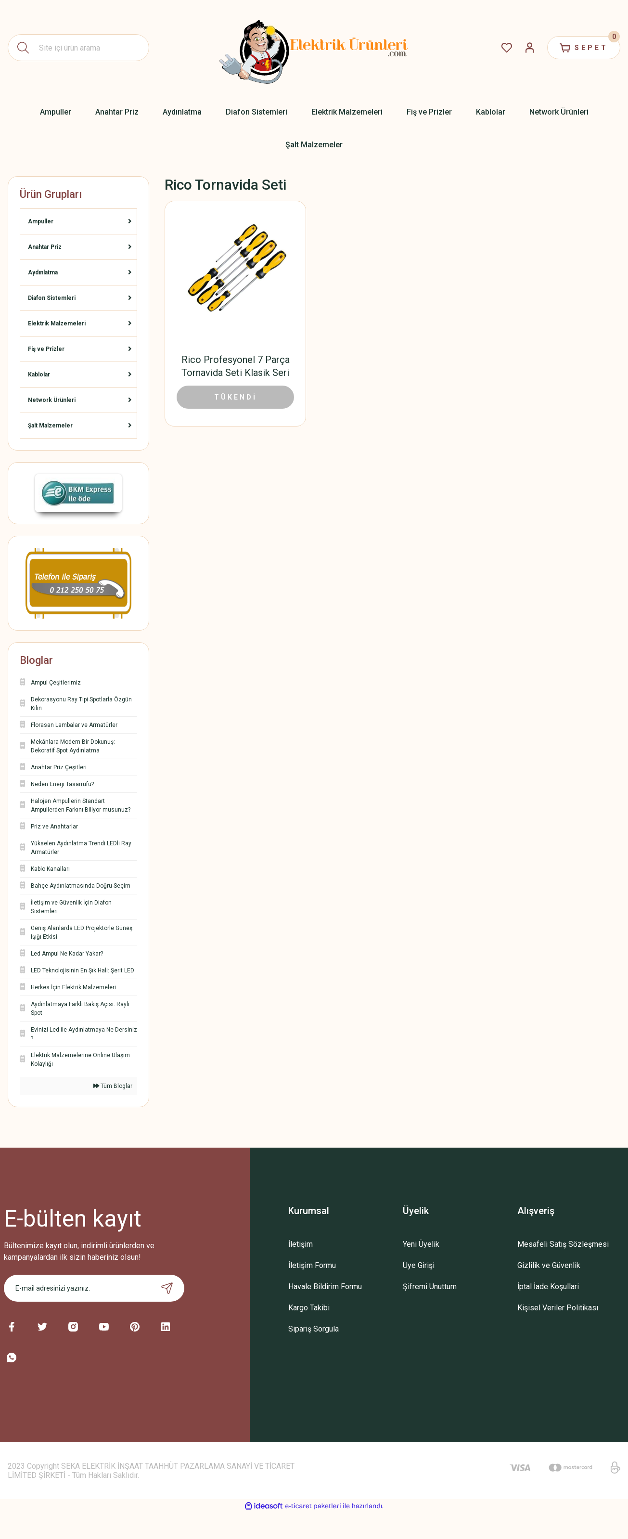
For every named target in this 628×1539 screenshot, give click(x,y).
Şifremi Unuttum (430, 1286)
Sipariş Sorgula (313, 1328)
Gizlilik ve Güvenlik (548, 1265)
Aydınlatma (43, 272)
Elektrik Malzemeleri (57, 323)
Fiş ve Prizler (46, 349)
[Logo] (314, 48)
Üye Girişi (419, 1265)
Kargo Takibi (309, 1307)
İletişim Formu (312, 1265)
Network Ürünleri (52, 400)
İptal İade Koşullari (548, 1286)
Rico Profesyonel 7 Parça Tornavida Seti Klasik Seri (235, 366)
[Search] (78, 47)
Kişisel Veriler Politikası (557, 1307)
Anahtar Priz (45, 247)
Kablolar (39, 374)
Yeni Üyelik (421, 1244)
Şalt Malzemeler (50, 425)
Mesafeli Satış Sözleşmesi (563, 1244)
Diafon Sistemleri (52, 298)
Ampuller (40, 221)
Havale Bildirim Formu (325, 1286)
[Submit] (167, 1288)
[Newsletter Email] (94, 1288)
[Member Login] (530, 47)
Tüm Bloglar (112, 1086)
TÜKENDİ (235, 397)
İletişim (300, 1244)
